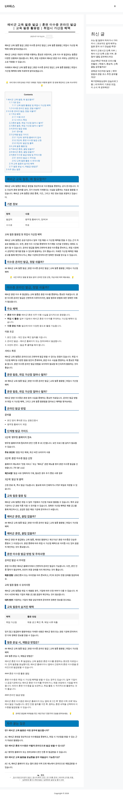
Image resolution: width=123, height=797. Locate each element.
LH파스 (10, 6)
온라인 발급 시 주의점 (24, 157)
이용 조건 (18, 117)
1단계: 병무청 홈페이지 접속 (26, 137)
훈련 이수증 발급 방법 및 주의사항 (25, 154)
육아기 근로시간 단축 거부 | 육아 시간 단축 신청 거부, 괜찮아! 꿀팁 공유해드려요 (104, 53)
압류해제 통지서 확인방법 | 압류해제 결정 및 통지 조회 (43, 780)
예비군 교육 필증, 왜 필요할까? (20, 99)
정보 (42, 775)
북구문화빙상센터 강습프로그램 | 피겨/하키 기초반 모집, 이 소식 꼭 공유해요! (104, 84)
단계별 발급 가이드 (19, 134)
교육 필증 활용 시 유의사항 (26, 160)
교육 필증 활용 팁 (18, 146)
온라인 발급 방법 (18, 128)
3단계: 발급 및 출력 (22, 143)
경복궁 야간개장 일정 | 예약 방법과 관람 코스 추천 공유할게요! (104, 74)
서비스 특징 (19, 119)
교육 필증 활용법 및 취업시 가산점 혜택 (31, 105)
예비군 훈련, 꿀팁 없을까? (21, 149)
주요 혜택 (14, 114)
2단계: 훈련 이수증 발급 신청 (27, 140)
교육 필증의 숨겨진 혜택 (21, 163)
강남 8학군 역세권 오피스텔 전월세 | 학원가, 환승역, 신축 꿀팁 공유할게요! (104, 63)
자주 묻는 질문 (13, 169)
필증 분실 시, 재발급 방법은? (23, 166)
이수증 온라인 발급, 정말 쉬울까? (25, 108)
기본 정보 (14, 102)
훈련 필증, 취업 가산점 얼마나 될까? (26, 122)
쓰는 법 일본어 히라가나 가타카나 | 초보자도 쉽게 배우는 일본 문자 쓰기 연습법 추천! (104, 43)
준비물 (17, 131)
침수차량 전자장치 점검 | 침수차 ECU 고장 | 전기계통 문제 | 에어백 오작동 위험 (43, 777)
